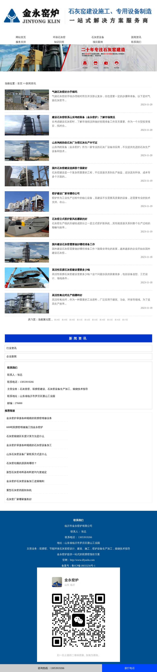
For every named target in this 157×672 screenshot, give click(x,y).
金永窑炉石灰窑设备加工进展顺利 (25, 481)
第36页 (117, 320)
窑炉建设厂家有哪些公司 (66, 193)
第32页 (87, 320)
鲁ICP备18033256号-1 (83, 565)
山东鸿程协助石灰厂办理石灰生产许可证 (74, 142)
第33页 (95, 320)
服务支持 (21, 42)
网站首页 (21, 37)
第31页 (80, 320)
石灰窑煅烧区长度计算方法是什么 (25, 436)
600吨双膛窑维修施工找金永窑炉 (24, 427)
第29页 (64, 320)
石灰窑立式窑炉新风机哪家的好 (69, 219)
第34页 (102, 320)
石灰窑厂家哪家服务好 (19, 499)
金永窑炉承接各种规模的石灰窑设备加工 (29, 445)
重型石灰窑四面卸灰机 (19, 490)
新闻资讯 (136, 37)
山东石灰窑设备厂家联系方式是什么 (26, 454)
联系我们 (136, 42)
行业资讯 (11, 348)
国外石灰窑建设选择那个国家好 (69, 168)
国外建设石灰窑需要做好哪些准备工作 (73, 244)
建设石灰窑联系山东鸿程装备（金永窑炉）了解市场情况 (83, 117)
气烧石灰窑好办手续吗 (64, 91)
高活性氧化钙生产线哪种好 (67, 295)
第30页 (72, 320)
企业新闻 (11, 356)
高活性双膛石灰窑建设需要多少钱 (71, 269)
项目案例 (98, 42)
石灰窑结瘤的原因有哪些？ (21, 463)
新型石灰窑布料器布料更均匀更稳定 (26, 472)
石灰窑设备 (97, 37)
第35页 (110, 320)
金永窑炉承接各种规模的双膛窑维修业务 (29, 418)
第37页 (125, 320)
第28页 (57, 320)
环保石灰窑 (59, 37)
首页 (19, 83)
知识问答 (59, 42)
